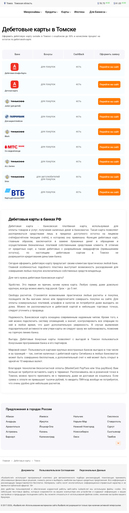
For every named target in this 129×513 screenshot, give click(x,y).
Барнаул (10, 436)
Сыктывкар (113, 431)
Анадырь (11, 421)
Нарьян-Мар (80, 421)
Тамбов (111, 436)
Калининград (46, 436)
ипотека (79, 11)
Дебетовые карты (22, 461)
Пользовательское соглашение (56, 471)
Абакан (10, 416)
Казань (43, 431)
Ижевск (43, 416)
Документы (27, 471)
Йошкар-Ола (46, 426)
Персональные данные (93, 471)
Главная (6, 461)
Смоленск (113, 416)
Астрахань (11, 431)
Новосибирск (81, 431)
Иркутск (43, 421)
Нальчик (78, 416)
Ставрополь (114, 421)
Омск (76, 436)
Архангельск (13, 426)
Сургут (110, 426)
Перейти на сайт (109, 66)
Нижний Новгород (83, 426)
